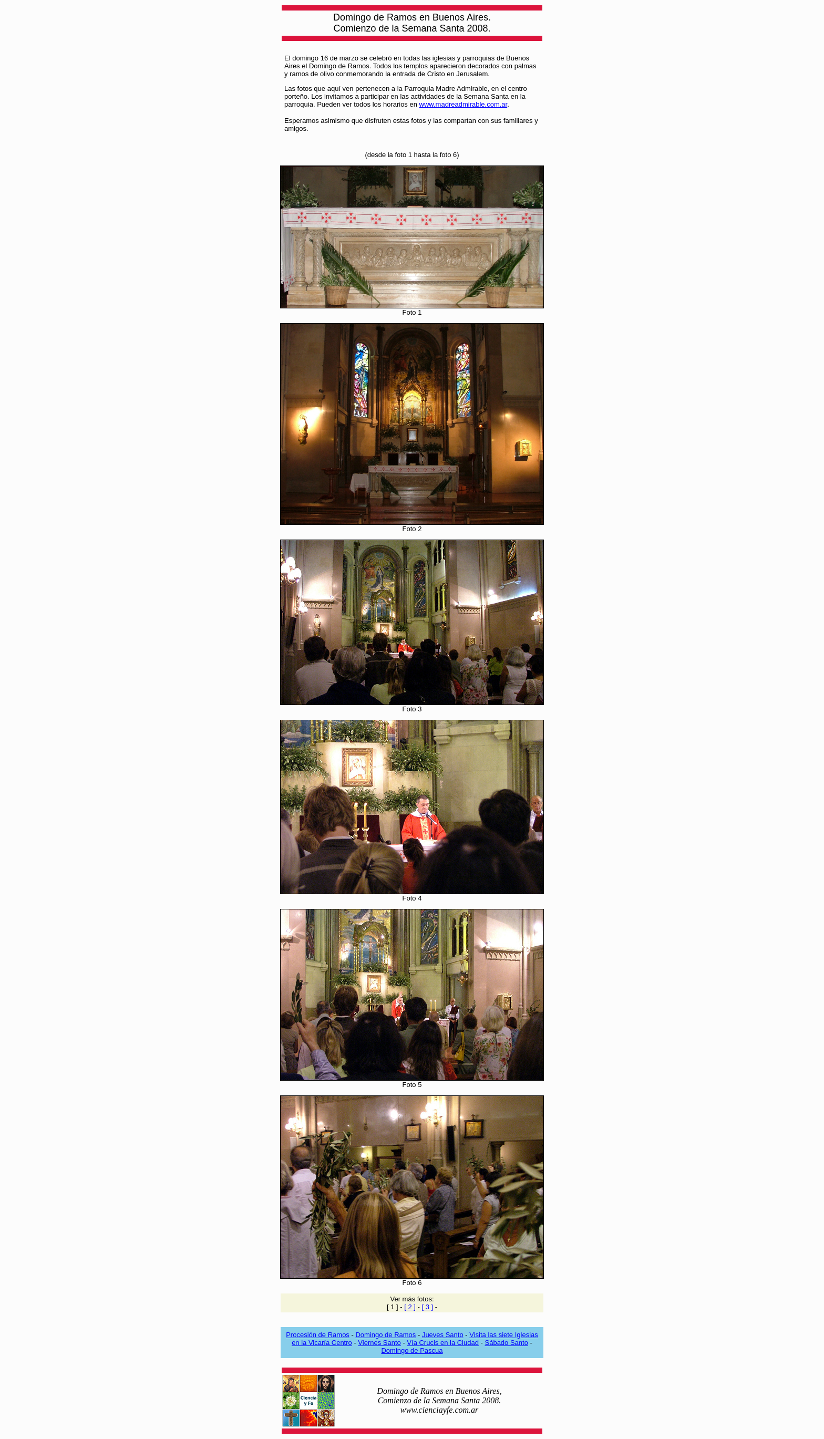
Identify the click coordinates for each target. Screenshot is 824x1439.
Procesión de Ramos (317, 1335)
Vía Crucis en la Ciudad (443, 1343)
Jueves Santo (443, 1335)
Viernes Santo (379, 1343)
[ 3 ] (427, 1307)
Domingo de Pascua (411, 1350)
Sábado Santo (506, 1343)
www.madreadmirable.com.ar (463, 104)
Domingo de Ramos (385, 1335)
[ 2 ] (410, 1307)
